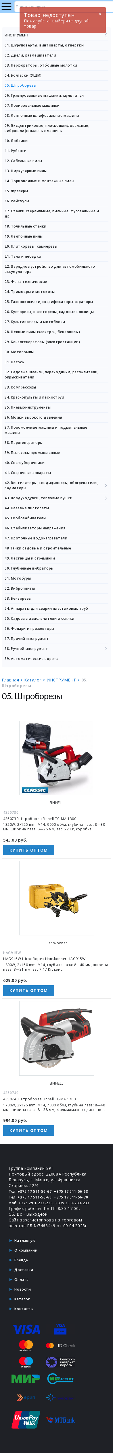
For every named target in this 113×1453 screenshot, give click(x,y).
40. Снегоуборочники (25, 462)
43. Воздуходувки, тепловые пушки (56, 498)
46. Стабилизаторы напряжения (35, 528)
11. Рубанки (16, 150)
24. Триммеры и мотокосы (30, 291)
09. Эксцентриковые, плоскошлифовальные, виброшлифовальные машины (47, 128)
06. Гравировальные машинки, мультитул (44, 95)
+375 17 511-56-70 (71, 1197)
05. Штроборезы (20, 85)
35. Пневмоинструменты (28, 407)
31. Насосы (15, 362)
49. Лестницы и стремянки (30, 558)
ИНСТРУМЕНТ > (64, 680)
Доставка (23, 1269)
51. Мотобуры (18, 578)
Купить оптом (28, 850)
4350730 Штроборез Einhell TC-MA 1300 (39, 818)
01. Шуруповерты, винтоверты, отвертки (44, 45)
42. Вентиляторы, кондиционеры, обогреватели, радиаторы (56, 485)
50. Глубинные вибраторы (29, 568)
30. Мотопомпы (19, 351)
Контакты (23, 1308)
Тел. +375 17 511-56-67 (30, 1191)
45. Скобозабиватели (25, 518)
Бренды (21, 1260)
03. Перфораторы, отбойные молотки (41, 65)
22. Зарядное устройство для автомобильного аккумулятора (50, 269)
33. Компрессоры (20, 387)
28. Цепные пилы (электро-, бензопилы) (42, 331)
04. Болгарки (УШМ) (23, 75)
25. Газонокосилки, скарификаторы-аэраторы (49, 301)
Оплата (21, 1279)
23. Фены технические (26, 281)
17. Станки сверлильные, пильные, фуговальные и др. (52, 214)
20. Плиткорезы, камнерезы (31, 246)
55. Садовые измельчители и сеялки (39, 618)
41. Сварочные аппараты (28, 472)
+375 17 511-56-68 (71, 1191)
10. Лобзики (16, 140)
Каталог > (35, 680)
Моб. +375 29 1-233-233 (31, 1203)
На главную (24, 1240)
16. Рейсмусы (17, 201)
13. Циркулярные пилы (26, 170)
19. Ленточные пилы (24, 236)
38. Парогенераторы (24, 442)
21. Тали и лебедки (23, 256)
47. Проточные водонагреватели (36, 538)
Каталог (22, 1299)
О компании (25, 1250)
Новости (22, 1289)
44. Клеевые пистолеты (27, 508)
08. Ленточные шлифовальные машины (42, 115)
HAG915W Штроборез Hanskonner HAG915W (44, 958)
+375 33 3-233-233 (72, 1203)
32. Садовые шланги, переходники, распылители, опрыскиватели (52, 375)
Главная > (13, 680)
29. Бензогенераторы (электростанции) (42, 341)
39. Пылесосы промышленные (32, 452)
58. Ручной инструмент (56, 648)
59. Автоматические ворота (32, 658)
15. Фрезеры (16, 191)
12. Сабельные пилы (23, 160)
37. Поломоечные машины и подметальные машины (46, 430)
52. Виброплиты (20, 588)
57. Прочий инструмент (27, 638)
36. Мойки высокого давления (33, 417)
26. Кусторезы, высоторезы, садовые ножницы (49, 311)
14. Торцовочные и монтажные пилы (39, 180)
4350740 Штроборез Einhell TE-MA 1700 (39, 1099)
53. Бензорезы (18, 598)
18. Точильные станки (26, 226)
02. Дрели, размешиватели (30, 55)
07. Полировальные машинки (32, 105)
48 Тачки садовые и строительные (38, 548)
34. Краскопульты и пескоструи (34, 397)
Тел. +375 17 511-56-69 (30, 1197)
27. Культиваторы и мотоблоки (35, 321)
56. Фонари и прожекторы (29, 628)
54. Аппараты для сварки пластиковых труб (46, 608)
